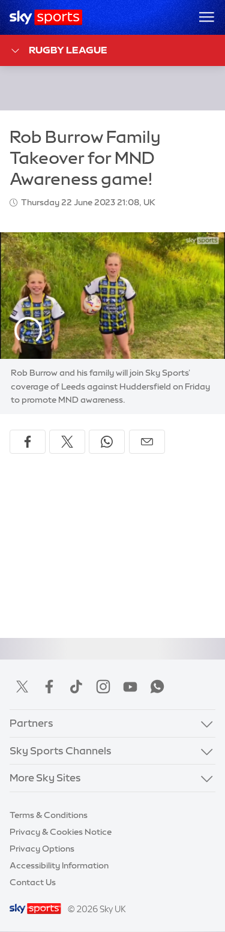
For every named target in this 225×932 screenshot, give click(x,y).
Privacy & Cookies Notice (61, 832)
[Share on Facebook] (28, 442)
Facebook (49, 686)
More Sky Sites (45, 777)
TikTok (76, 686)
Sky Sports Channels (61, 750)
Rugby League (58, 50)
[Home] (46, 17)
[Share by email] (147, 442)
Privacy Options (42, 848)
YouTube (130, 686)
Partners (31, 723)
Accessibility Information (59, 865)
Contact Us (33, 882)
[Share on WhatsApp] (107, 442)
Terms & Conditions (49, 815)
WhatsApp (157, 686)
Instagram (103, 686)
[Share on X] (67, 442)
